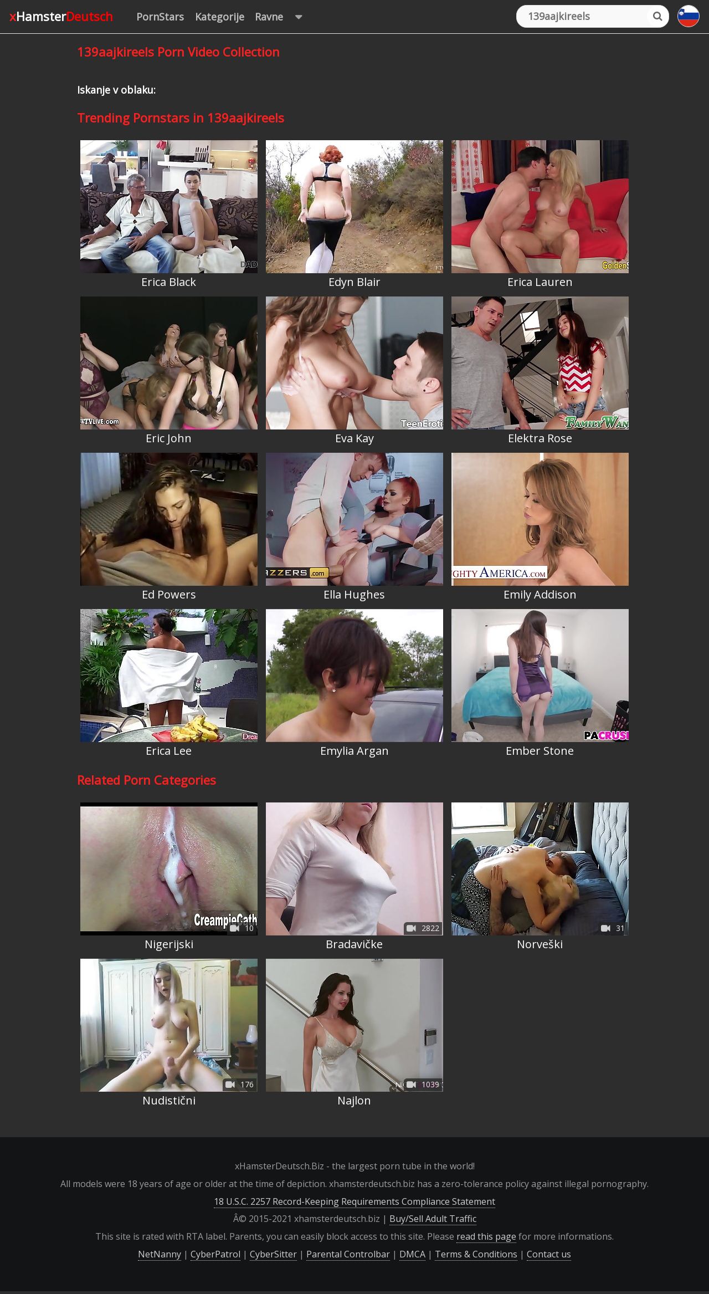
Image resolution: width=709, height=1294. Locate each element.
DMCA (412, 1254)
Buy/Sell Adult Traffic (432, 1219)
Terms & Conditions (476, 1254)
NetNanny (159, 1254)
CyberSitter (273, 1254)
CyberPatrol (215, 1254)
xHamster (61, 16)
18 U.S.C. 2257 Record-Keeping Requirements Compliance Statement (354, 1201)
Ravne (284, 17)
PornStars (160, 16)
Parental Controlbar (348, 1254)
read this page (486, 1236)
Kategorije (219, 16)
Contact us (549, 1254)
